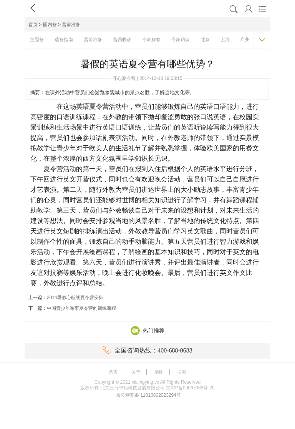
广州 (245, 39)
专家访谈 (180, 39)
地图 (159, 372)
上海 (225, 39)
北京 (205, 39)
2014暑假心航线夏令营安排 (75, 297)
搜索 (181, 372)
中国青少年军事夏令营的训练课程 (81, 308)
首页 (33, 24)
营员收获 (122, 39)
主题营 (37, 39)
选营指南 (64, 39)
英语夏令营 (92, 106)
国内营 (50, 24)
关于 (136, 372)
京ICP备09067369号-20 (190, 388)
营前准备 (71, 24)
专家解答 (151, 39)
